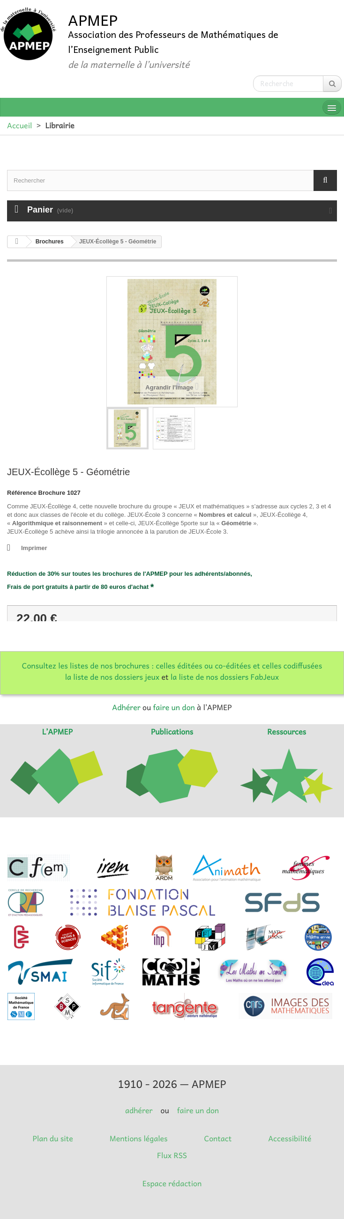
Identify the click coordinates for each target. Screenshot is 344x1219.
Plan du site (53, 1138)
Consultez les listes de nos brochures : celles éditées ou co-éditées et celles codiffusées (172, 666)
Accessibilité (289, 1138)
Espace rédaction (172, 1183)
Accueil (19, 125)
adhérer (138, 1110)
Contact (218, 1138)
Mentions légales (139, 1138)
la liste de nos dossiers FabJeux (225, 677)
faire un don (173, 707)
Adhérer (126, 707)
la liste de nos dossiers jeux (112, 677)
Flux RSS (172, 1155)
